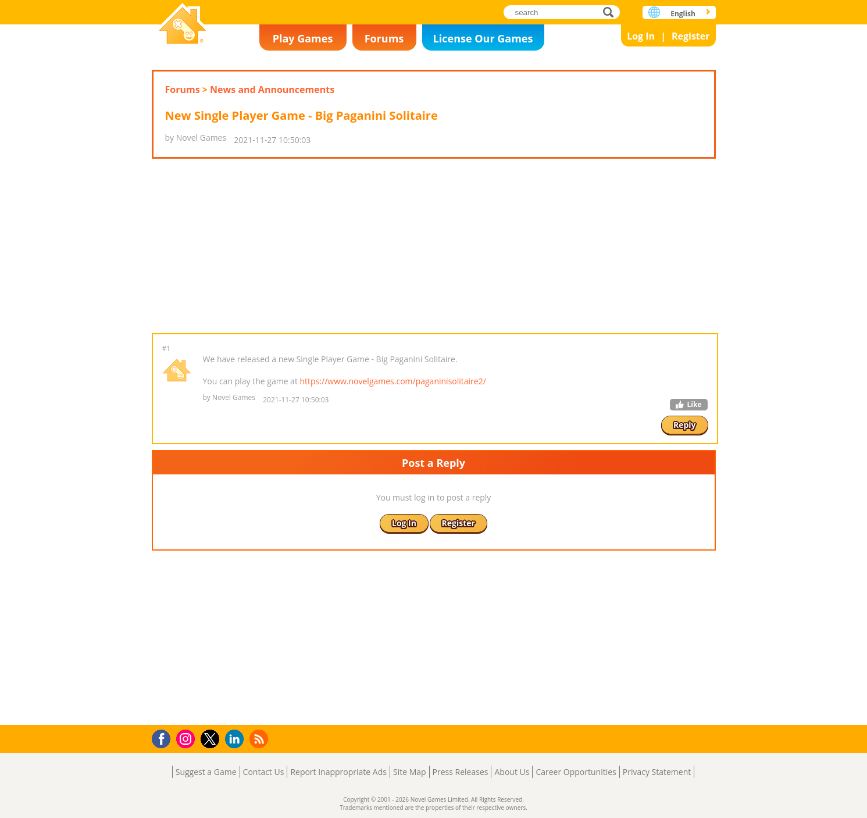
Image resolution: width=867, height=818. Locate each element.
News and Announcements (272, 89)
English (682, 14)
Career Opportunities (576, 771)
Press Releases (460, 771)
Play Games (303, 38)
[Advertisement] (434, 246)
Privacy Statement (657, 771)
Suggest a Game (206, 771)
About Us (511, 771)
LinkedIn (236, 739)
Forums (384, 38)
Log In (641, 36)
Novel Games (182, 25)
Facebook (164, 737)
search (611, 12)
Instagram (187, 738)
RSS (260, 739)
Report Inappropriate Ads (338, 771)
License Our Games (483, 38)
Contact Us (263, 771)
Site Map (409, 771)
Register (691, 36)
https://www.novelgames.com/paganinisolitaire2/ (393, 381)
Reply (684, 424)
